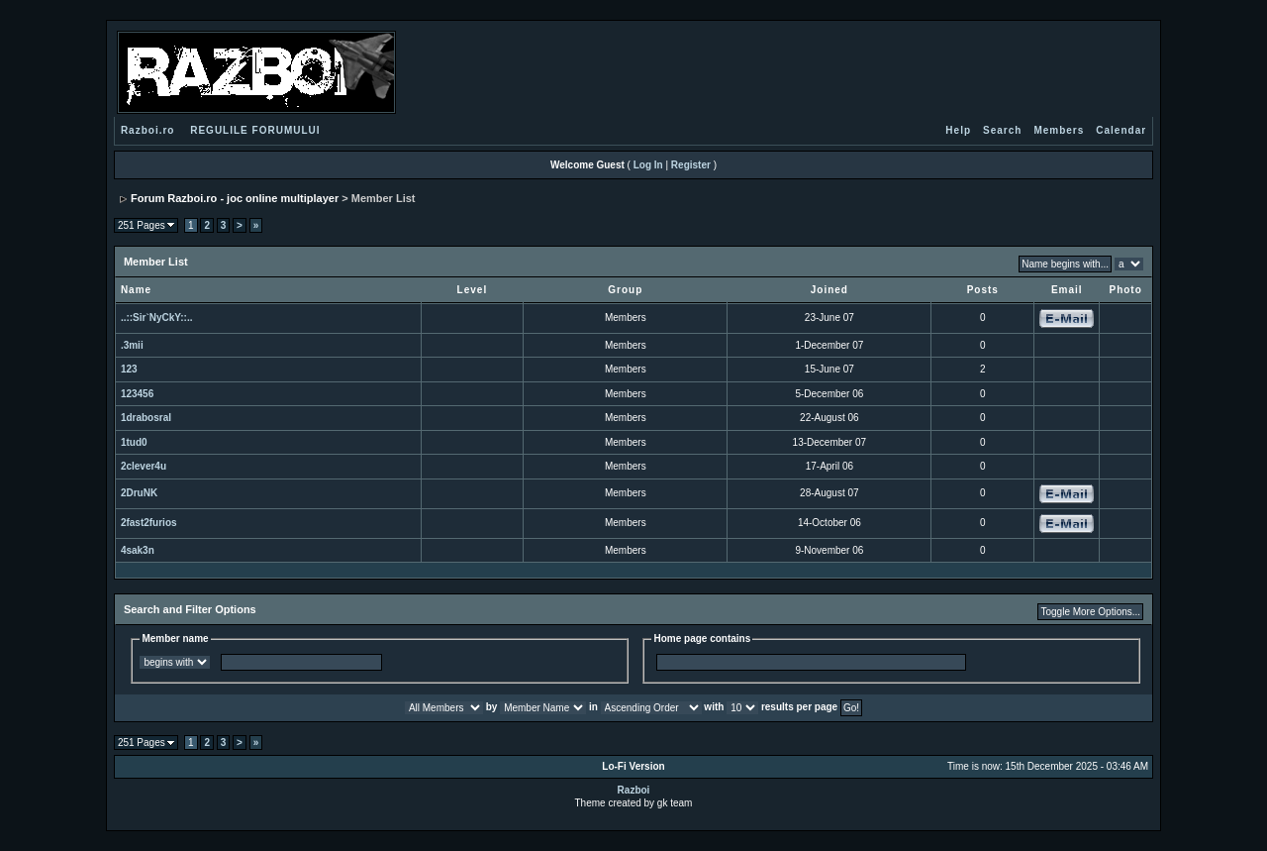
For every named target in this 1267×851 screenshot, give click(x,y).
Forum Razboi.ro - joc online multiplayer (235, 198)
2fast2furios (149, 522)
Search (1002, 130)
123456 (137, 393)
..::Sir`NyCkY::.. (157, 317)
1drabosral (146, 417)
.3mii (132, 345)
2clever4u (143, 466)
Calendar (1121, 130)
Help (958, 130)
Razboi (634, 790)
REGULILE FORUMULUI (255, 130)
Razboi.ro (148, 130)
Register (691, 165)
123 (129, 369)
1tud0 (134, 442)
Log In (648, 165)
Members (1058, 130)
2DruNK (139, 492)
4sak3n (137, 550)
